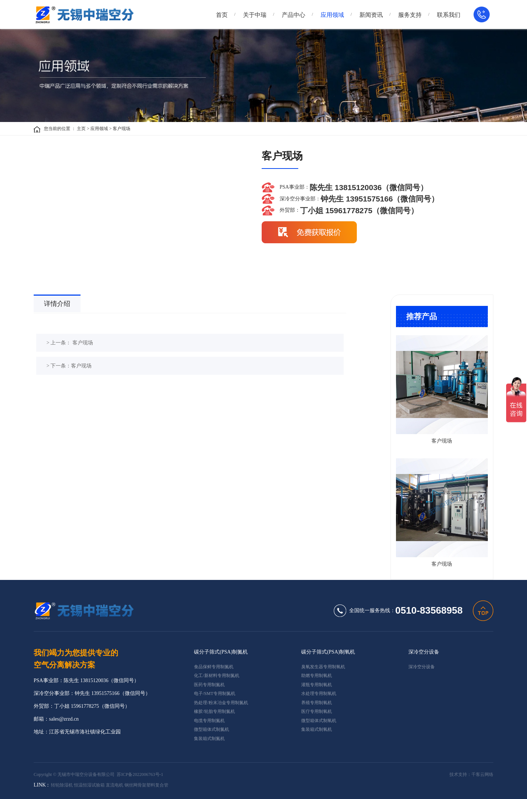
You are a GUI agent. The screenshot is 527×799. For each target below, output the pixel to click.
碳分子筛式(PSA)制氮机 (221, 652)
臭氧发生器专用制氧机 (323, 666)
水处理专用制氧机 (318, 693)
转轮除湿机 (62, 785)
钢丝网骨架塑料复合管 (146, 785)
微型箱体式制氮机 (211, 729)
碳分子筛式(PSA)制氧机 (328, 652)
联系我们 (448, 15)
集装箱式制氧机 (316, 729)
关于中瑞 (254, 15)
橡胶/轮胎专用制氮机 (214, 711)
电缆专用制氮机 (209, 720)
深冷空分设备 (423, 652)
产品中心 (293, 15)
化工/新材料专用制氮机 (216, 675)
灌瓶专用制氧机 (316, 684)
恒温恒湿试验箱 (89, 785)
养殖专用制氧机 (316, 702)
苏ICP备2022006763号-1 (140, 774)
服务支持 (410, 15)
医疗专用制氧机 (316, 711)
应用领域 (332, 15)
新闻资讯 (371, 15)
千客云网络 (482, 774)
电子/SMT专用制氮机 (214, 693)
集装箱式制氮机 (209, 738)
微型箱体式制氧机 (318, 720)
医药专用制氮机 (209, 684)
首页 (222, 15)
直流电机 (114, 785)
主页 (81, 128)
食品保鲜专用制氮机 (213, 666)
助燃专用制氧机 (316, 675)
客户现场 (121, 128)
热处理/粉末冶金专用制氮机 (221, 702)
